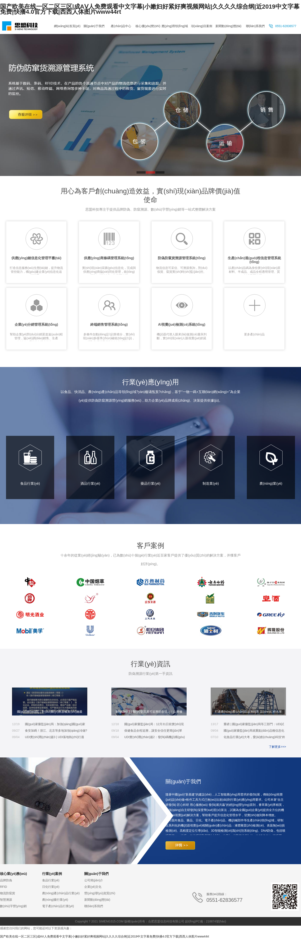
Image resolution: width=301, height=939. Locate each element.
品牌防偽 (6, 880)
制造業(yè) (210, 464)
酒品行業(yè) (90, 464)
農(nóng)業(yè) (271, 464)
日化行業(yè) (50, 886)
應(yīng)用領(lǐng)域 (174, 26)
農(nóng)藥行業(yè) (55, 899)
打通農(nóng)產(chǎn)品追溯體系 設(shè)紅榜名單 (248, 711)
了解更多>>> (277, 746)
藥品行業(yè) (150, 464)
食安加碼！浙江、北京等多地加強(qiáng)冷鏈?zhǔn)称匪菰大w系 (56, 731)
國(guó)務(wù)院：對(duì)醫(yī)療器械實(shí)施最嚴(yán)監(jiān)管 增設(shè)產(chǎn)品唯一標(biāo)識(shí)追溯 (50, 712)
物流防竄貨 (7, 893)
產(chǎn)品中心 (121, 26)
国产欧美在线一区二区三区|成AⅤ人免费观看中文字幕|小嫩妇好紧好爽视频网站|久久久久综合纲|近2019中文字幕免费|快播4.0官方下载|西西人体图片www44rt (149, 9)
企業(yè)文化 (92, 886)
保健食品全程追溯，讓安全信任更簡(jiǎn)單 (153, 730)
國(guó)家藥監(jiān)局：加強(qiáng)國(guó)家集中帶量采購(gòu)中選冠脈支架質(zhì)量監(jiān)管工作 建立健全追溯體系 (55, 724)
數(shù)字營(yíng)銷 (13, 906)
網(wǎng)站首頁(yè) (67, 26)
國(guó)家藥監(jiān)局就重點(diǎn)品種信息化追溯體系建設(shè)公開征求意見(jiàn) (254, 731)
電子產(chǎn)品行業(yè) (58, 906)
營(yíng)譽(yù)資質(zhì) (99, 893)
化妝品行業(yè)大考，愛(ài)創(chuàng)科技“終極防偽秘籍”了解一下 (254, 737)
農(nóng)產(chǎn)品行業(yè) (61, 893)
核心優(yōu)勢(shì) (147, 26)
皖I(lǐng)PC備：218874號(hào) (205, 921)
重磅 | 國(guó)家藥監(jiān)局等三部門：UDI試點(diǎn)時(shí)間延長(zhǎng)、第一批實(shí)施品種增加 (254, 724)
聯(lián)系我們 (255, 26)
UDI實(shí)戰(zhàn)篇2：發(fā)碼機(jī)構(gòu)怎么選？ (154, 737)
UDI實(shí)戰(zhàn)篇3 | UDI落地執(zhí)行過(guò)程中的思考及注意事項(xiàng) (54, 737)
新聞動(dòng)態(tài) (228, 26)
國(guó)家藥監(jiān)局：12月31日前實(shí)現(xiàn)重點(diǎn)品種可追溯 (154, 724)
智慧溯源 (6, 899)
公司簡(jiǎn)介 (93, 880)
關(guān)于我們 (94, 26)
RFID (3, 886)
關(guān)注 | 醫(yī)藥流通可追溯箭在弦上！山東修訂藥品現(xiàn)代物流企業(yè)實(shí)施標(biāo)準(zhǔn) (149, 712)
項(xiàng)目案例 (201, 26)
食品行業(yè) (30, 464)
